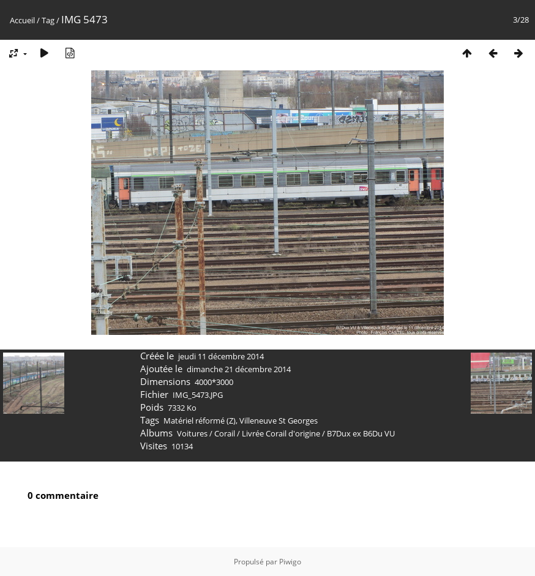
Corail (224, 433)
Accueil (22, 20)
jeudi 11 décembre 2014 (221, 356)
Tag (48, 20)
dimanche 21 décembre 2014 (239, 369)
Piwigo (290, 561)
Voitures (192, 433)
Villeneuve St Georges (278, 420)
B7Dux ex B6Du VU (361, 433)
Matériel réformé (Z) (199, 420)
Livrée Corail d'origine (281, 433)
